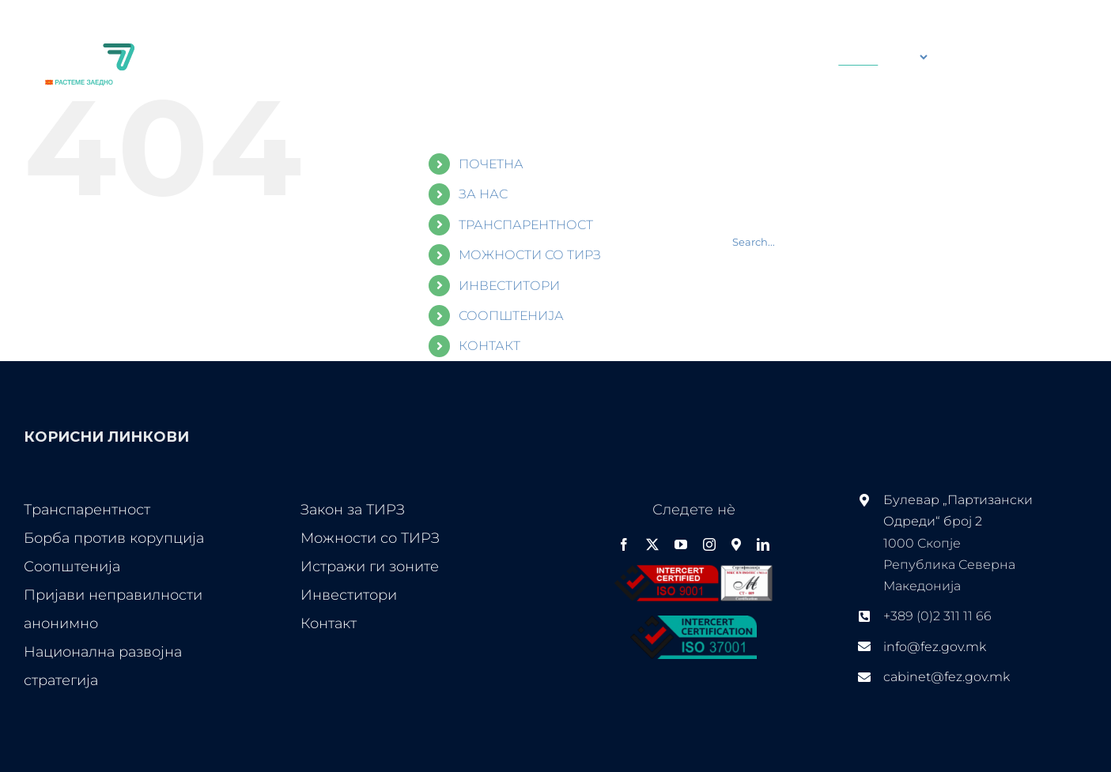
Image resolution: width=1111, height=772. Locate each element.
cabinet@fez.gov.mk (946, 676)
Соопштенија (72, 566)
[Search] (665, 57)
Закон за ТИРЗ (352, 509)
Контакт (328, 623)
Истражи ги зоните (369, 566)
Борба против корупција (114, 538)
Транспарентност (87, 509)
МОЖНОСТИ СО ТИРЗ (530, 254)
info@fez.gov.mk (934, 646)
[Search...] (724, 57)
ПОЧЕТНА (491, 163)
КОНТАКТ (489, 345)
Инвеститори (348, 595)
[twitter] (652, 544)
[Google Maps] (736, 544)
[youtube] (681, 544)
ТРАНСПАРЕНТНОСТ (526, 224)
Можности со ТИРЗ (370, 538)
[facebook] (624, 544)
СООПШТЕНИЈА (511, 315)
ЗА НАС (483, 193)
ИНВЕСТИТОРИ (509, 285)
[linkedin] (763, 544)
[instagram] (709, 544)
